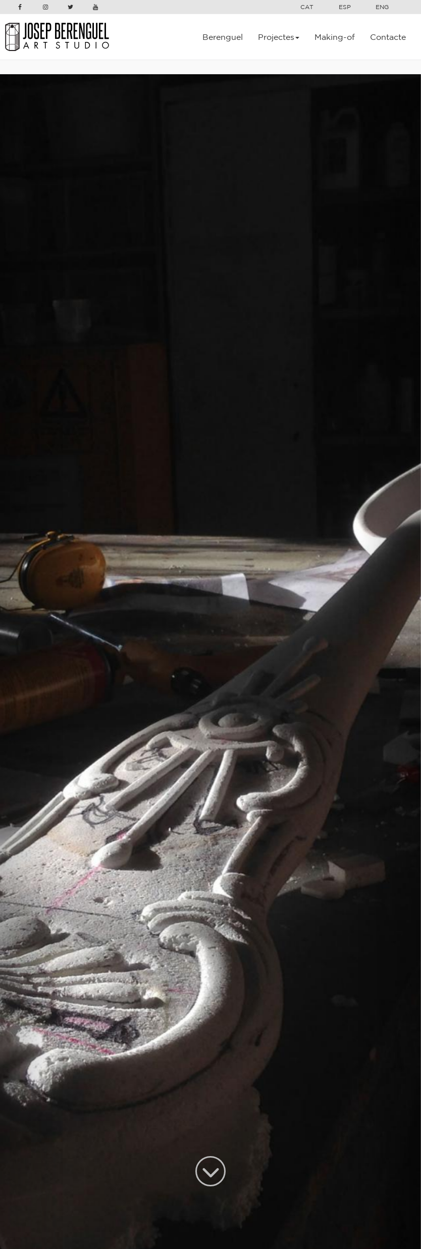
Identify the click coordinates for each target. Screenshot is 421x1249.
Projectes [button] (278, 36)
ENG (382, 7)
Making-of (334, 36)
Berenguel (222, 36)
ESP (345, 7)
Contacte (388, 36)
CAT (306, 7)
